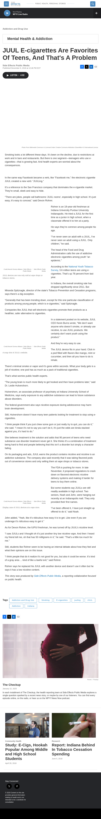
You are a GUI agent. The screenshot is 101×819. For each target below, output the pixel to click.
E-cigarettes (62, 600)
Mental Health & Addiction (29, 39)
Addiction (16, 606)
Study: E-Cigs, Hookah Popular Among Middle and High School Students (26, 752)
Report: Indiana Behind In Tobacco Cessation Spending (73, 749)
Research (56, 741)
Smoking (45, 600)
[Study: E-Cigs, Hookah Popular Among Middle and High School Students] (27, 725)
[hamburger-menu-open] (6, 4)
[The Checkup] (50, 651)
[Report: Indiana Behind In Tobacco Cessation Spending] (74, 725)
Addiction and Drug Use (15, 29)
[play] (7, 13)
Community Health (13, 741)
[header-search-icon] (92, 4)
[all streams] (97, 13)
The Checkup (12, 684)
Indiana (30, 606)
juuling (77, 600)
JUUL (90, 600)
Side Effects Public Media (47, 576)
